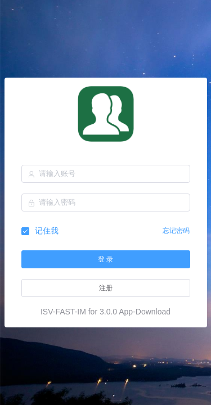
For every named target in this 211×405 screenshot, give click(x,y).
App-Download (144, 311)
